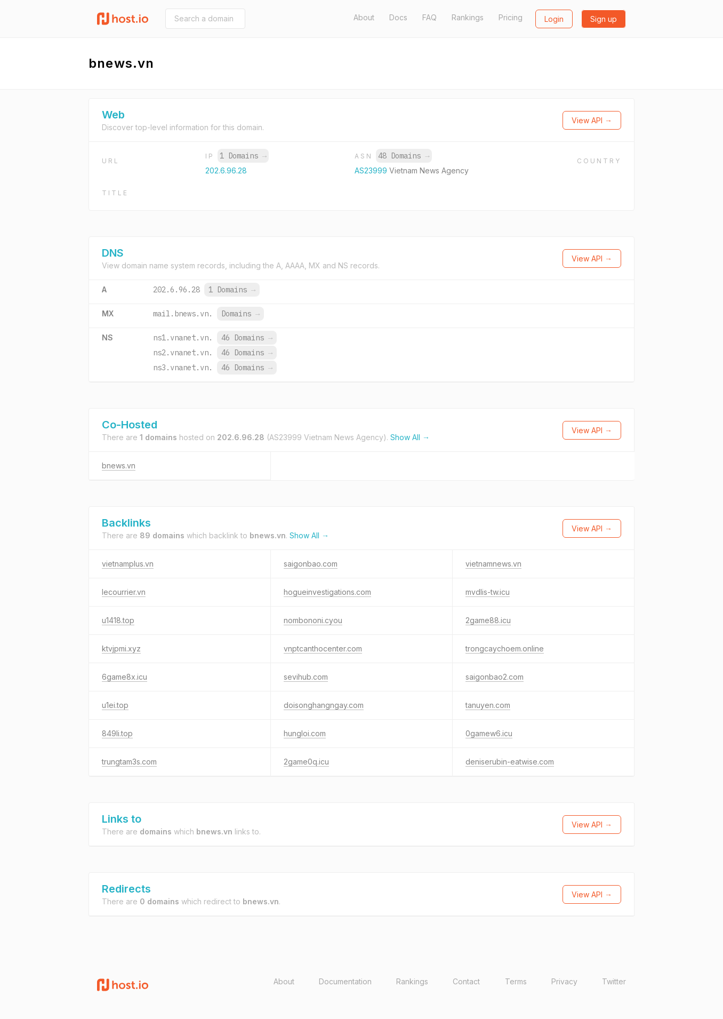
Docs (398, 17)
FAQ (429, 17)
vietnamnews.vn (493, 563)
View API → (592, 120)
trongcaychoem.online (504, 648)
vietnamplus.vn (128, 563)
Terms (516, 981)
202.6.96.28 (226, 170)
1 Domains (243, 156)
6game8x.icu (124, 676)
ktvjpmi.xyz (121, 648)
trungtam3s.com (129, 761)
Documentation (345, 981)
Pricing (511, 17)
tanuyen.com (487, 705)
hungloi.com (305, 733)
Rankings (468, 17)
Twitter (614, 981)
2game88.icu (488, 620)
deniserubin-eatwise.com (509, 761)
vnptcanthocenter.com (323, 648)
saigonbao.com (311, 563)
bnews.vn (118, 465)
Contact (466, 981)
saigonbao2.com (494, 676)
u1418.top (118, 620)
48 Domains (403, 156)
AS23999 (372, 170)
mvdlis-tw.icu (487, 591)
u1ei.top (115, 705)
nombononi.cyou (313, 620)
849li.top (117, 733)
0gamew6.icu (488, 733)
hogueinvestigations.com (327, 591)
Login (554, 18)
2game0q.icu (306, 761)
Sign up (603, 18)
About (364, 17)
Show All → (410, 437)
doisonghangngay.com (324, 705)
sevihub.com (306, 676)
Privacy (564, 981)
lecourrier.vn (124, 591)
